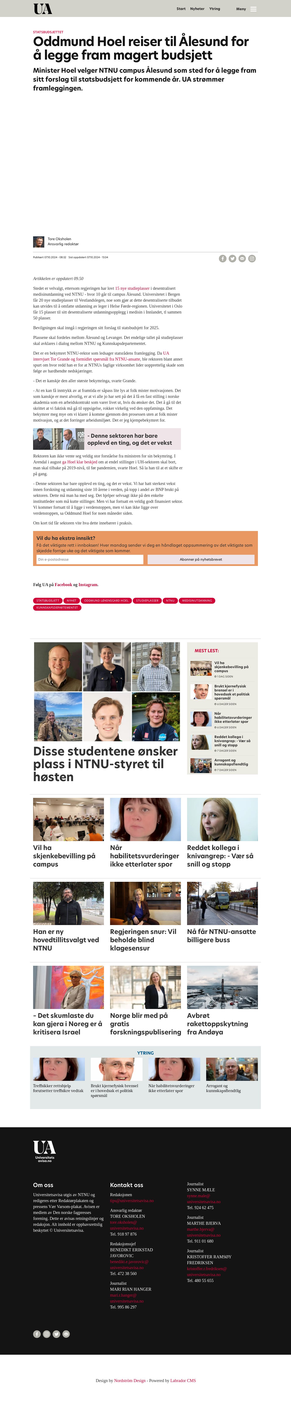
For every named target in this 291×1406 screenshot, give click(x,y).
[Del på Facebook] (223, 258)
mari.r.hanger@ (123, 1295)
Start (181, 8)
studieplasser (147, 600)
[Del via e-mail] (242, 258)
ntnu (170, 600)
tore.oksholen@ (123, 1222)
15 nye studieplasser (132, 288)
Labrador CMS (183, 1380)
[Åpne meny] (253, 9)
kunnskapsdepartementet (57, 607)
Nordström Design (130, 1380)
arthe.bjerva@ (202, 1229)
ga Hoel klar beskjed (79, 462)
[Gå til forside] (43, 9)
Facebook (63, 584)
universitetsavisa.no (127, 1228)
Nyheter (197, 8)
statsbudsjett (47, 600)
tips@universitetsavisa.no (132, 1200)
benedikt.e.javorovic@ (129, 1261)
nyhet (72, 600)
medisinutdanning (197, 600)
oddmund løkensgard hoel (106, 600)
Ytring (214, 8)
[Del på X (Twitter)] (232, 258)
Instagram (87, 584)
